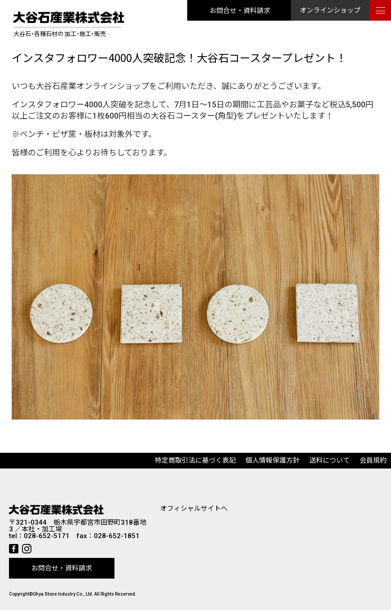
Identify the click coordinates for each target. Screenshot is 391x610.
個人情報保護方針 (272, 460)
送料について (329, 460)
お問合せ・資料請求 (240, 10)
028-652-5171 (47, 536)
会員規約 (373, 460)
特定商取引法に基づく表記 (195, 460)
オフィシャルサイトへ (194, 508)
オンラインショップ (330, 10)
